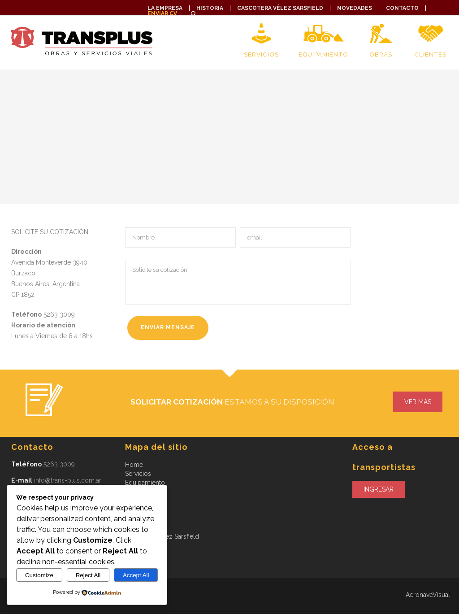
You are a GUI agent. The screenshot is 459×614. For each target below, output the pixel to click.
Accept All (136, 575)
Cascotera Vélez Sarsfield (280, 8)
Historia (209, 8)
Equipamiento (323, 54)
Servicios (261, 54)
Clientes (430, 54)
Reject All (88, 575)
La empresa (164, 8)
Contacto (402, 8)
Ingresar (379, 489)
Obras (380, 54)
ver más (417, 401)
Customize (39, 575)
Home (134, 464)
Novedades (354, 8)
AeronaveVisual (428, 594)
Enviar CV (162, 13)
